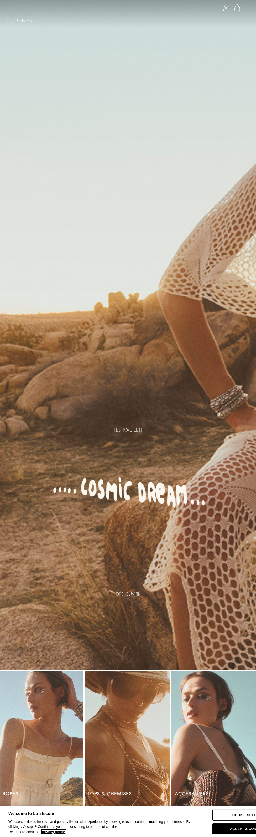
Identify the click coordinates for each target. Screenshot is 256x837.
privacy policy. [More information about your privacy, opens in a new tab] (53, 832)
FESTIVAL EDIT (128, 429)
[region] (128, 821)
